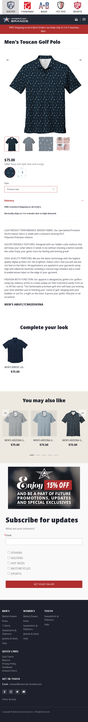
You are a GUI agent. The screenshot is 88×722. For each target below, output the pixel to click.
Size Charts (8, 656)
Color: (7, 164)
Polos (5, 621)
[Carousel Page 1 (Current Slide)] (11, 144)
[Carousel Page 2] (29, 144)
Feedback (7, 667)
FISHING (16, 553)
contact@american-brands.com (25, 684)
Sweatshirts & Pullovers (9, 632)
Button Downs (9, 616)
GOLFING (17, 558)
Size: (6, 183)
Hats (4, 643)
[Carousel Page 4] (63, 144)
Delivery (9, 200)
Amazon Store (9, 670)
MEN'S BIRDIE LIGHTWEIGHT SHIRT (23, 367)
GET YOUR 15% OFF (44, 584)
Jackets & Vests (10, 638)
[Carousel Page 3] (46, 144)
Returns (6, 660)
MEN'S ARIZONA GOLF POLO (19, 440)
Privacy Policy (9, 663)
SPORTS (16, 574)
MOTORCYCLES (21, 568)
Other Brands (9, 699)
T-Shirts (6, 625)
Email (8, 535)
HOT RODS (18, 563)
